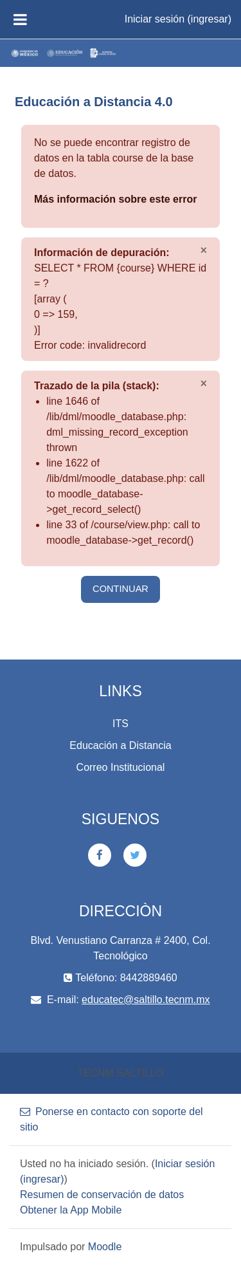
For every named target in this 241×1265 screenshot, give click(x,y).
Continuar (120, 589)
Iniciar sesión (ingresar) (178, 19)
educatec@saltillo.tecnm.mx (146, 999)
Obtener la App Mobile (70, 1210)
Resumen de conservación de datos (102, 1194)
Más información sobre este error (115, 199)
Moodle (104, 1246)
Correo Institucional (120, 767)
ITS (120, 723)
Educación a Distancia (120, 745)
